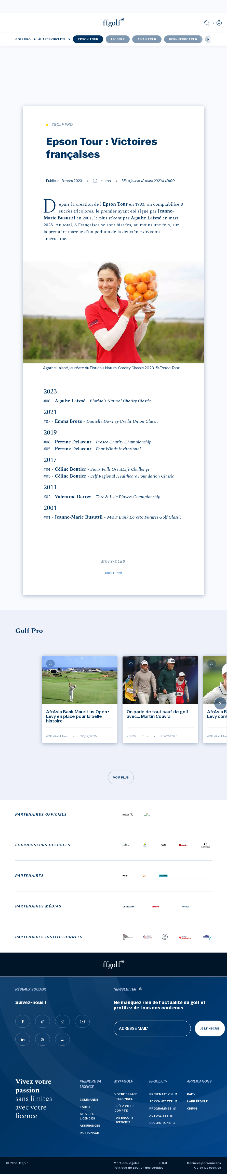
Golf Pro (23, 39)
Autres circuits (51, 39)
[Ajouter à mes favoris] (50, 663)
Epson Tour (88, 39)
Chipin (192, 1108)
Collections (160, 1122)
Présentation (161, 1094)
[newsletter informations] (140, 989)
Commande (89, 1099)
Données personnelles (204, 1163)
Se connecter (161, 1101)
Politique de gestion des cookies (138, 1167)
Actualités (158, 1115)
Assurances (90, 1125)
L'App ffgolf (197, 1101)
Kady (191, 1094)
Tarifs (85, 1106)
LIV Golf (118, 39)
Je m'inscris (210, 1028)
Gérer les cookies (207, 1167)
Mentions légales (126, 1163)
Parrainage (89, 1132)
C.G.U (163, 1163)
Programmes (160, 1108)
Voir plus (121, 777)
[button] (12, 23)
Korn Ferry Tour (183, 39)
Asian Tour (147, 39)
